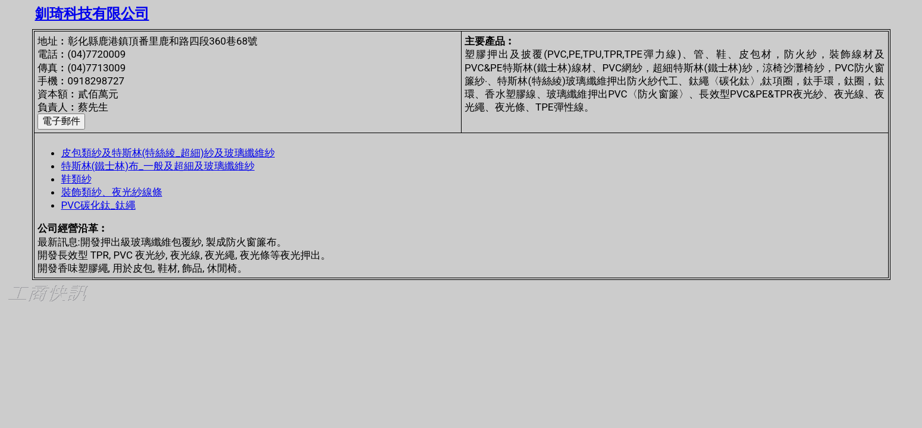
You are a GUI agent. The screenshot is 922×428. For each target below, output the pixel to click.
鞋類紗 (76, 179)
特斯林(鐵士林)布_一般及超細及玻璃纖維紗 (158, 166)
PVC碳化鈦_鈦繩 (98, 205)
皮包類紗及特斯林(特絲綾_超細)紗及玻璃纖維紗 (168, 153)
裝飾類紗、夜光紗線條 (111, 192)
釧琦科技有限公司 (92, 13)
